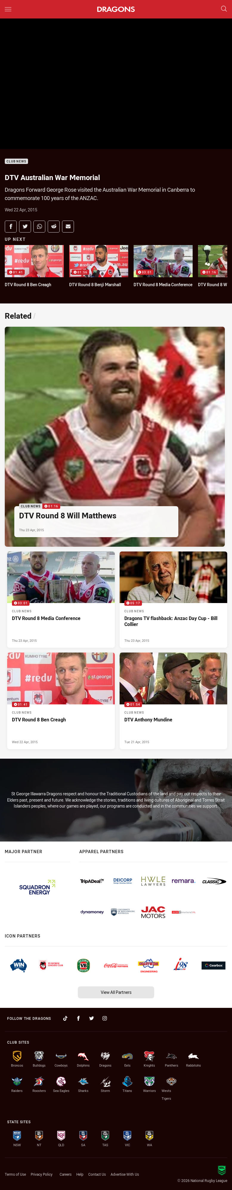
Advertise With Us (125, 1174)
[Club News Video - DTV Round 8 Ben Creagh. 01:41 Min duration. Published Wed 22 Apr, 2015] (61, 701)
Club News (16, 161)
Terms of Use (15, 1174)
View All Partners (116, 992)
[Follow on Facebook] (78, 1018)
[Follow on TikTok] (65, 1018)
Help (79, 1174)
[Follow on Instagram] (104, 1018)
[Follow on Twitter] (91, 1018)
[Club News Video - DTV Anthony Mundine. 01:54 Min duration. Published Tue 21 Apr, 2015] (173, 701)
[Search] (224, 9)
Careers (66, 1174)
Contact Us (97, 1174)
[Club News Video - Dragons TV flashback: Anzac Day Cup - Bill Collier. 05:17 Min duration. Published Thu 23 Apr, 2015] (173, 599)
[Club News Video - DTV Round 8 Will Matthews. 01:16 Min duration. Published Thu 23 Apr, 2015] (115, 437)
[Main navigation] (8, 9)
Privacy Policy (41, 1174)
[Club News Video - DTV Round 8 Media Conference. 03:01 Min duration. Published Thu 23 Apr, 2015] (61, 599)
